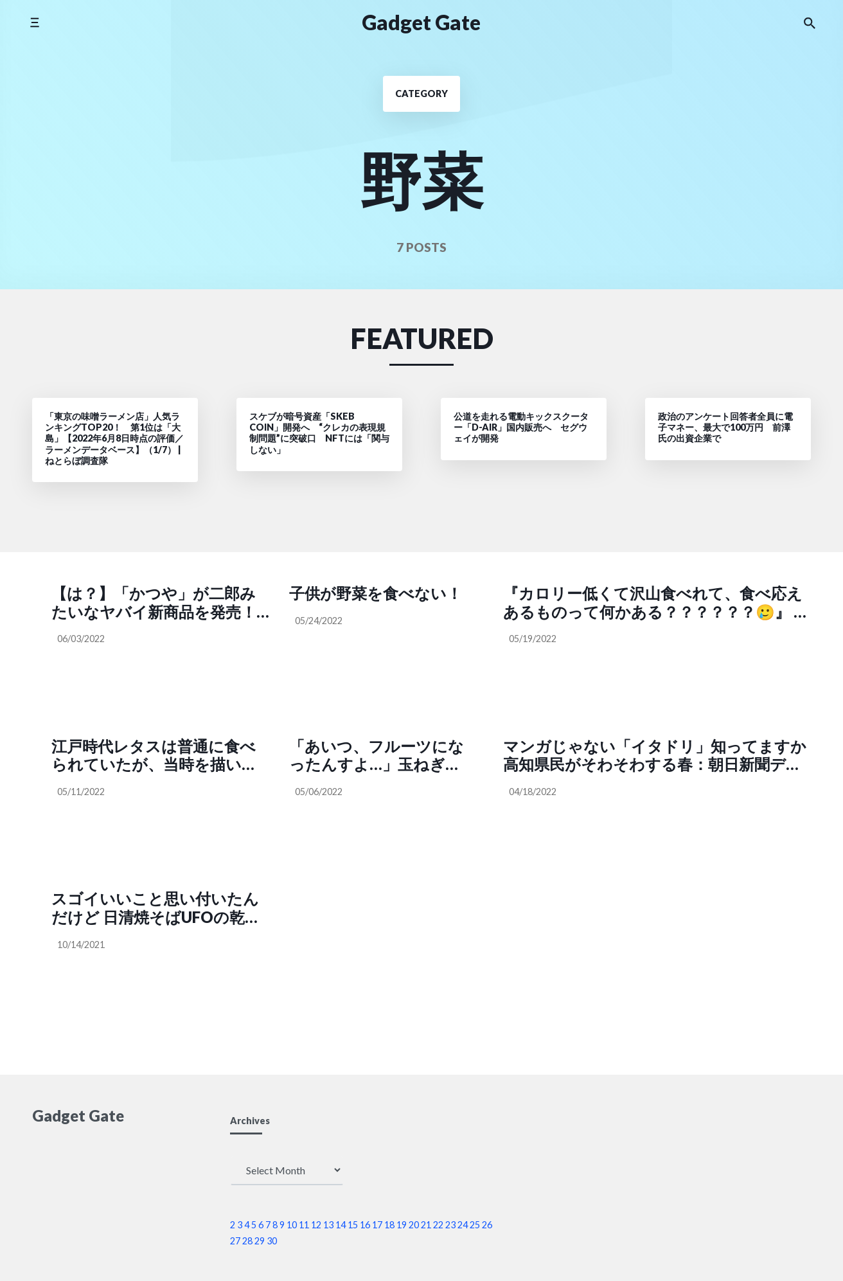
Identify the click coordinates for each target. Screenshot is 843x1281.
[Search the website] (809, 22)
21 (426, 1224)
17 (377, 1224)
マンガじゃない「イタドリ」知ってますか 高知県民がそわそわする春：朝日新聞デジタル (657, 756)
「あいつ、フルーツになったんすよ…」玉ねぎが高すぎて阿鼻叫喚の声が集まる (376, 756)
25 (475, 1224)
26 (487, 1224)
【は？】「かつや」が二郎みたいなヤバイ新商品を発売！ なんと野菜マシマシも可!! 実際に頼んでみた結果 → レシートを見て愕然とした (157, 603)
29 (259, 1240)
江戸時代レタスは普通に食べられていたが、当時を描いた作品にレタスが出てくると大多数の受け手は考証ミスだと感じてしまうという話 (154, 756)
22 (438, 1224)
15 (353, 1224)
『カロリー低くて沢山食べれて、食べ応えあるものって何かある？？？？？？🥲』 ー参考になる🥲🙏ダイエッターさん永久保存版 (656, 603)
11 (304, 1224)
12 (316, 1224)
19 (401, 1224)
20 (414, 1224)
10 (292, 1224)
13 (328, 1224)
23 (450, 1224)
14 (340, 1224)
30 (272, 1240)
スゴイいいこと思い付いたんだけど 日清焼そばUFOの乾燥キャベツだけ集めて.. (155, 908)
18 (389, 1224)
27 (235, 1240)
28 (247, 1240)
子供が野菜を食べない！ (375, 593)
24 (462, 1224)
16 (365, 1224)
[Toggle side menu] (34, 22)
